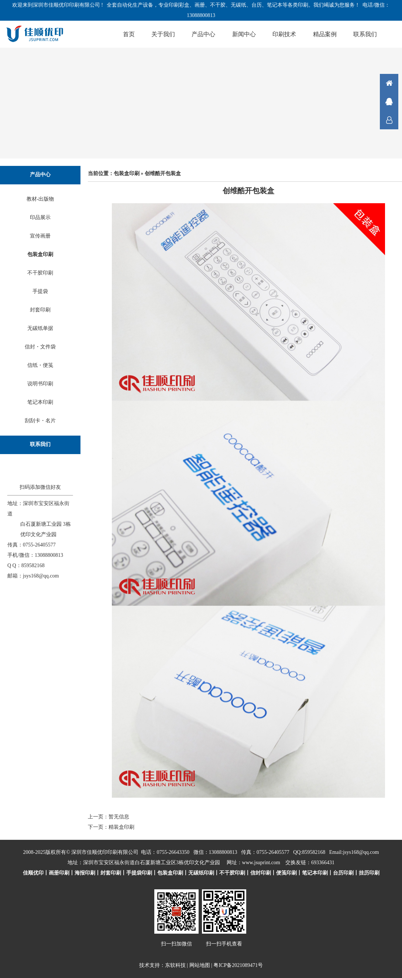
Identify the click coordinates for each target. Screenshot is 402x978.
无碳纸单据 (40, 328)
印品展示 (40, 217)
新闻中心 (244, 34)
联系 (389, 120)
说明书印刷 (40, 383)
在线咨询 (389, 101)
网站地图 (199, 965)
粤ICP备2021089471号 (238, 965)
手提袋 (40, 291)
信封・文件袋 (40, 347)
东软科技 (175, 965)
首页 (129, 34)
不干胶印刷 (40, 273)
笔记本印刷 (40, 402)
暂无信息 (119, 816)
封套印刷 (40, 310)
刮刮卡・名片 (40, 420)
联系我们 (365, 34)
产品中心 (203, 34)
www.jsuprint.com (261, 862)
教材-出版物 (40, 199)
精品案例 (325, 34)
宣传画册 (40, 236)
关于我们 (163, 34)
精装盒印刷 (121, 827)
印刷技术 (284, 34)
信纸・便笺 (40, 365)
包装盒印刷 (40, 254)
